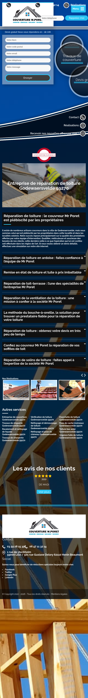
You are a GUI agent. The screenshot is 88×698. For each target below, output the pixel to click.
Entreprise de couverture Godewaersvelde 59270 (14, 418)
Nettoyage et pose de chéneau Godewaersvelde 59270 (43, 434)
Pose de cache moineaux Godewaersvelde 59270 (71, 424)
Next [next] (85, 375)
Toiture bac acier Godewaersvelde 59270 (70, 430)
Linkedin (9, 577)
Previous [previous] (82, 375)
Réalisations (75, 125)
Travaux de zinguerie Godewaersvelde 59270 (13, 424)
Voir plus (44, 491)
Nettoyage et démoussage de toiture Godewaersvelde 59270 (44, 426)
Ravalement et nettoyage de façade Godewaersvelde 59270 (14, 432)
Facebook (10, 569)
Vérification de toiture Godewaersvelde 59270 (42, 418)
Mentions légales (59, 594)
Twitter (8, 572)
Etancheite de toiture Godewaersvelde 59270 (70, 418)
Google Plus (11, 575)
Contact (77, 117)
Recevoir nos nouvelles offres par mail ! (58, 134)
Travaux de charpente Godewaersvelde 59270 (13, 439)
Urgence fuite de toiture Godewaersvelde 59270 (71, 436)
